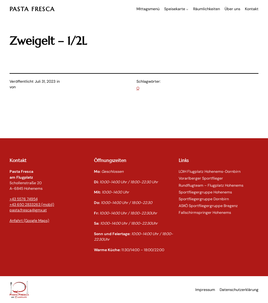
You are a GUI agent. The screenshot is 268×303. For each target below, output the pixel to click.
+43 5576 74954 (24, 199)
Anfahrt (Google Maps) (29, 220)
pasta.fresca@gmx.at (28, 210)
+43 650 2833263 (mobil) (32, 204)
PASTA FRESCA (32, 9)
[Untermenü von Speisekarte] (187, 9)
